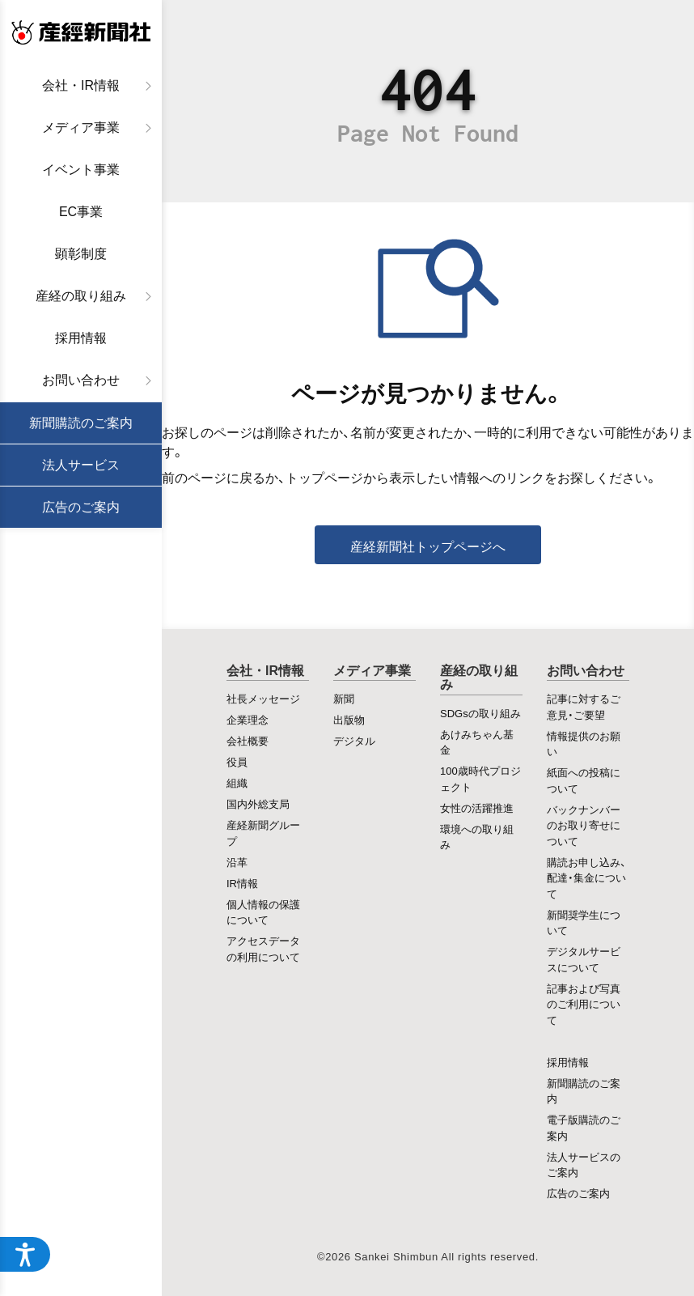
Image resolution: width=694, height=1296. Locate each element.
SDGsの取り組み (480, 712)
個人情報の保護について (263, 912)
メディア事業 (81, 127)
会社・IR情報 (81, 85)
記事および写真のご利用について (583, 1003)
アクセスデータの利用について (263, 948)
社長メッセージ (263, 698)
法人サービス (81, 465)
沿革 (237, 861)
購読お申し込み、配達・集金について (586, 877)
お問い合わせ (81, 380)
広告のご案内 (81, 507)
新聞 (343, 698)
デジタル (354, 740)
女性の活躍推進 (477, 807)
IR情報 (242, 882)
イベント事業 (81, 169)
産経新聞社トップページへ (428, 545)
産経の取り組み (81, 296)
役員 (237, 761)
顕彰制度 (81, 254)
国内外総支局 (258, 803)
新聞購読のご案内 (81, 423)
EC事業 (81, 212)
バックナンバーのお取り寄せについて (583, 824)
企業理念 (247, 719)
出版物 (349, 719)
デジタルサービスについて (583, 959)
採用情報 (81, 338)
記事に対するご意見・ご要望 (583, 706)
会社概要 (247, 740)
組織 (237, 782)
